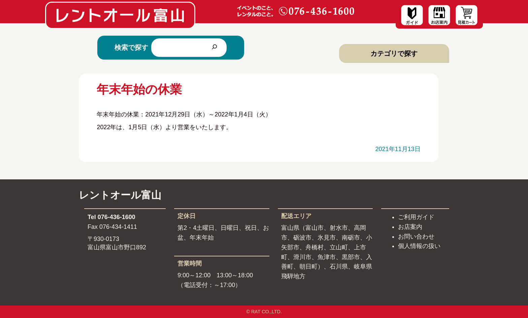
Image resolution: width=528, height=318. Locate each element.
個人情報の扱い (419, 246)
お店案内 (410, 226)
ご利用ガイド (416, 217)
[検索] (214, 47)
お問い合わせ (416, 236)
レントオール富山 (120, 195)
